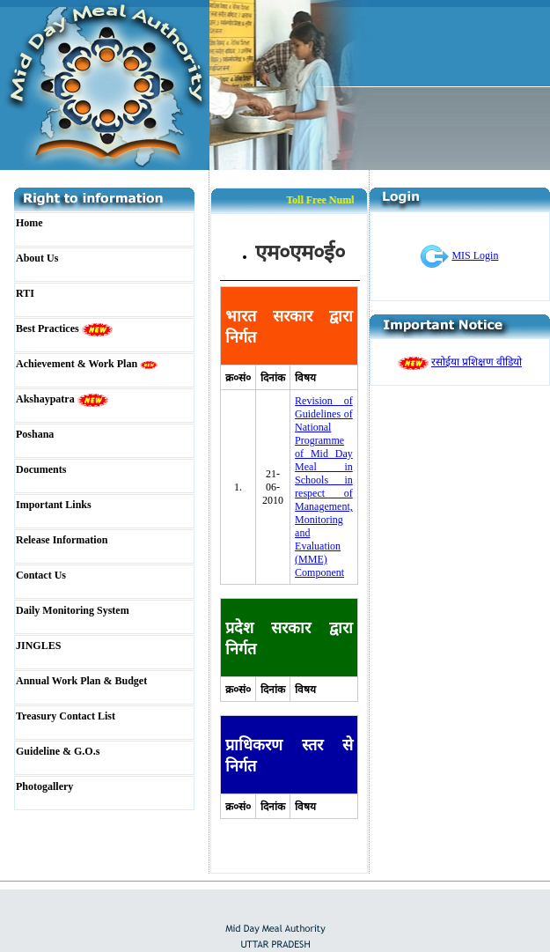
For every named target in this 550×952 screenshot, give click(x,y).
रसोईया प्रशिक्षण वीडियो (476, 362)
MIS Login (474, 255)
